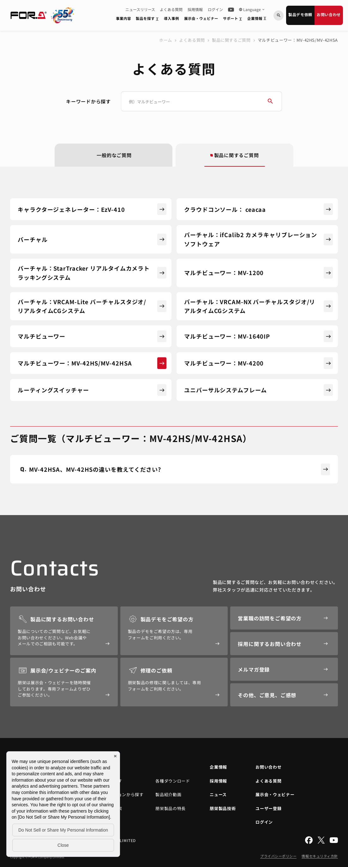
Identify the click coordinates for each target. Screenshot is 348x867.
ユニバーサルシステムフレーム (258, 390)
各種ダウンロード (172, 781)
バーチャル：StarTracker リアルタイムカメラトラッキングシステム (92, 272)
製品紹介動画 (168, 794)
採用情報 (195, 9)
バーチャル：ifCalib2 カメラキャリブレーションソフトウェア (258, 239)
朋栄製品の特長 (170, 808)
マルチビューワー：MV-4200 (258, 363)
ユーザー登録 (268, 808)
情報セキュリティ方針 (320, 855)
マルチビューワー (92, 336)
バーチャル (92, 239)
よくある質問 (171, 9)
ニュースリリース (140, 9)
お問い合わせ (329, 14)
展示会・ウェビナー (201, 18)
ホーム (165, 40)
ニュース (218, 794)
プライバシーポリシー (278, 855)
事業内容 (123, 18)
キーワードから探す (88, 101)
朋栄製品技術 (223, 808)
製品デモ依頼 (300, 14)
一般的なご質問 (114, 155)
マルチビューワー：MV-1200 (258, 273)
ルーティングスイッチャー (92, 390)
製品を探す (148, 20)
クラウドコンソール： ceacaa (258, 209)
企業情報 (258, 20)
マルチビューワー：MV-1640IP (258, 336)
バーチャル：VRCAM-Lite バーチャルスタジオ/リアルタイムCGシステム (92, 306)
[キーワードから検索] (278, 15)
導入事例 (171, 18)
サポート (233, 20)
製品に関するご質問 (231, 40)
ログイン (215, 9)
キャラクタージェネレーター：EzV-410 (92, 209)
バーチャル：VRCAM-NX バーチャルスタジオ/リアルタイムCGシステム (258, 306)
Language (252, 9)
